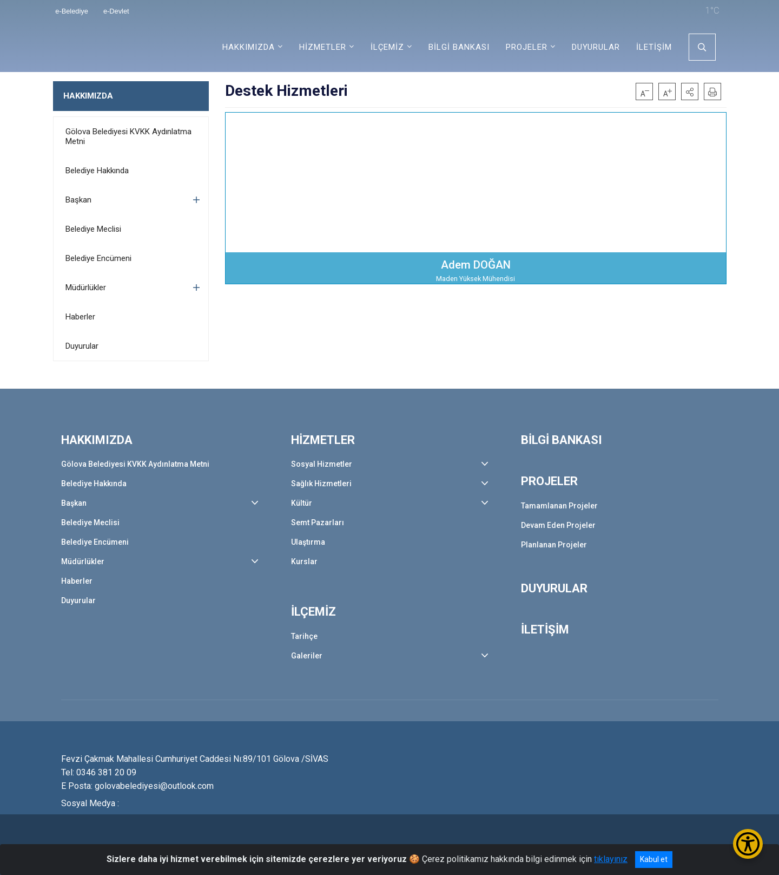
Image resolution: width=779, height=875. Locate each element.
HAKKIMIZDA (88, 96)
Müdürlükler (85, 287)
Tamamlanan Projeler (559, 505)
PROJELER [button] (526, 47)
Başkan (78, 200)
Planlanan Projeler (554, 544)
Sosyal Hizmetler (321, 464)
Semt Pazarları (317, 522)
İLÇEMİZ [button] (387, 47)
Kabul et (654, 859)
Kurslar (304, 561)
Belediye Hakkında (97, 170)
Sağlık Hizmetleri (321, 483)
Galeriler (306, 655)
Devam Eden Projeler (558, 525)
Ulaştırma (308, 542)
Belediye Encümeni (98, 258)
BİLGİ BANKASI (459, 47)
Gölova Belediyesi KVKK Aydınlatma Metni (128, 136)
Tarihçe (304, 636)
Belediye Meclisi (93, 229)
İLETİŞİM (654, 47)
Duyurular (81, 346)
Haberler (80, 317)
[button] (689, 91)
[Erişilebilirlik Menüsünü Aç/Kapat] (748, 844)
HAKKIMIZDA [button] (248, 47)
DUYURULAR (596, 47)
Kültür (301, 503)
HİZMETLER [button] (322, 47)
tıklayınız (611, 859)
